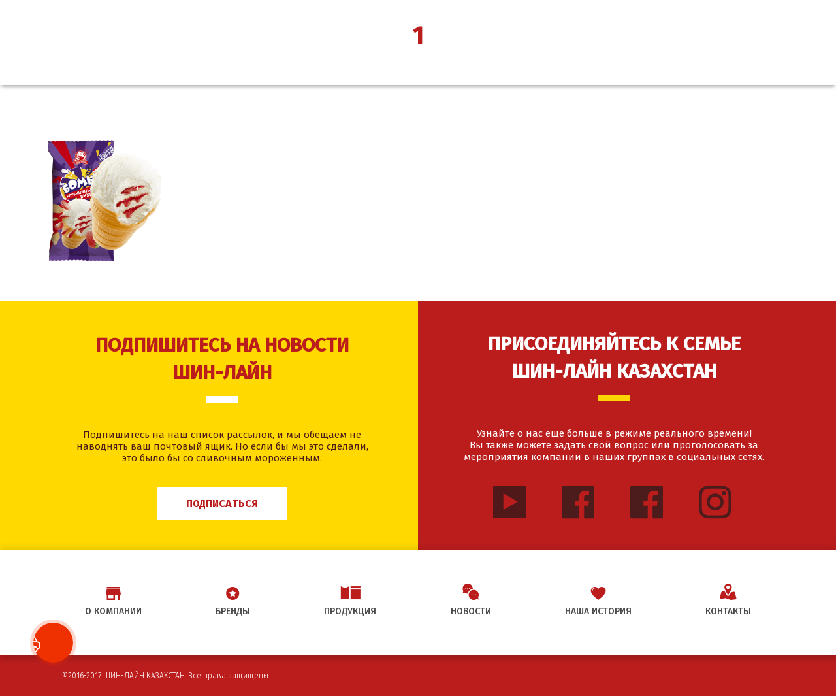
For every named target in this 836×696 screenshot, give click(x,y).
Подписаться (222, 503)
